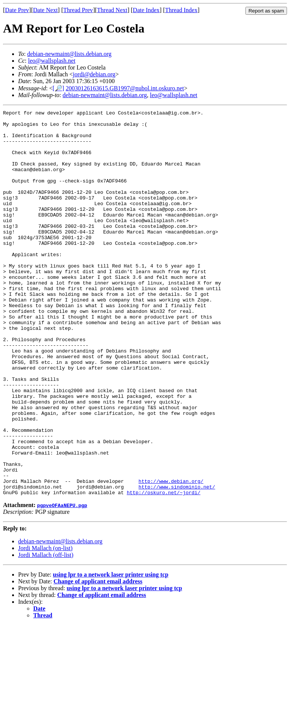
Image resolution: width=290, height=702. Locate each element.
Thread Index (181, 10)
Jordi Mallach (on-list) (45, 625)
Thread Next (112, 10)
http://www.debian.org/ (171, 555)
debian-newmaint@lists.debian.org (69, 54)
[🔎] (58, 88)
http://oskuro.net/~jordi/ (164, 569)
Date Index (146, 10)
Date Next (45, 10)
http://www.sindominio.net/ (177, 562)
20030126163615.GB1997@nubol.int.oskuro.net (125, 88)
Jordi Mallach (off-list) (45, 632)
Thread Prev (78, 10)
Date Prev (17, 10)
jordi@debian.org (94, 74)
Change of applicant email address (98, 658)
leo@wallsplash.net (51, 60)
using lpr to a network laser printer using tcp (110, 651)
